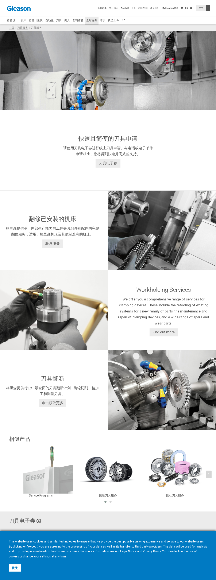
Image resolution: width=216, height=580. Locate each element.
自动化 (49, 20)
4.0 (123, 20)
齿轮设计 (12, 20)
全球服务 (91, 20)
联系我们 (154, 8)
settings (45, 556)
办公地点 (113, 8)
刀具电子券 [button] (25, 521)
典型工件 (113, 20)
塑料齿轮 (78, 20)
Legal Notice (128, 551)
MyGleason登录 (170, 8)
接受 (15, 568)
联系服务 (52, 243)
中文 (201, 8)
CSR (134, 8)
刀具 (59, 20)
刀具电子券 (108, 163)
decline (178, 551)
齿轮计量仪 (36, 20)
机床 (23, 20)
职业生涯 (143, 8)
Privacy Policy (152, 551)
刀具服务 (22, 27)
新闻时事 (102, 8)
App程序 (125, 8)
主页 (11, 27)
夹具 (67, 20)
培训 (102, 20)
